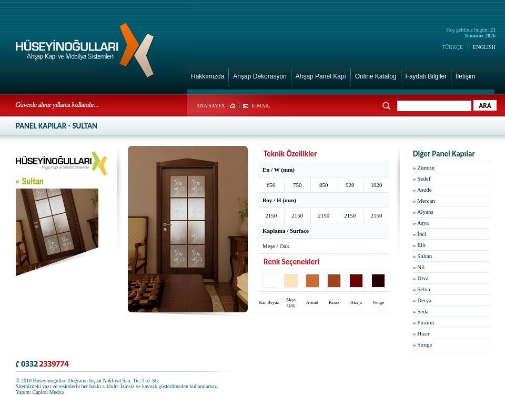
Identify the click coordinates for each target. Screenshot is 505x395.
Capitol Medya (48, 392)
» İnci (419, 234)
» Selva (421, 289)
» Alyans (423, 212)
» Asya (421, 223)
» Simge (422, 344)
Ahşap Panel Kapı (321, 76)
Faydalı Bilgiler (426, 76)
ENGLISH (484, 47)
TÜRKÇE (452, 47)
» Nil (419, 267)
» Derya (422, 300)
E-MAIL (261, 105)
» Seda (421, 311)
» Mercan (424, 200)
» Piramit (424, 322)
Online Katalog (376, 76)
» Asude (422, 189)
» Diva (421, 278)
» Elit (419, 245)
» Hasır (421, 333)
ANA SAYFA (210, 105)
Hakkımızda (207, 76)
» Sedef (421, 178)
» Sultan (422, 256)
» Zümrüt (424, 167)
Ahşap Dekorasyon (259, 76)
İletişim (465, 76)
